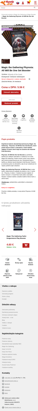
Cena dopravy (7, 111)
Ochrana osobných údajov (9, 315)
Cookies (4, 325)
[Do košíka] (25, 245)
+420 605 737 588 (10, 377)
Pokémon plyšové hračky (9, 354)
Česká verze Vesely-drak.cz (13, 407)
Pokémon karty (6, 338)
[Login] (23, 3)
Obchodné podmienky (8, 309)
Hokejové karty (6, 362)
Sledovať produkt (11, 103)
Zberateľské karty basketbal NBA (11, 344)
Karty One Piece (7, 351)
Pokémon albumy (7, 341)
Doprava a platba (7, 291)
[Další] (34, 229)
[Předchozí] (3, 229)
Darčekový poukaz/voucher (10, 312)
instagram (7, 390)
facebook (7, 384)
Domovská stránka (7, 14)
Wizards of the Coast (15, 74)
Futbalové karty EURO (8, 359)
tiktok (6, 393)
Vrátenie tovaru (6, 328)
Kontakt (4, 299)
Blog (3, 320)
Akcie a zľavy (6, 296)
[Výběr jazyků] (17, 2)
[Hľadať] (34, 7)
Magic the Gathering (20, 14)
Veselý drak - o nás (7, 317)
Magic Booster (31, 14)
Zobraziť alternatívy (11, 92)
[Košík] (29, 3)
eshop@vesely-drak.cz (11, 381)
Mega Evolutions (7, 357)
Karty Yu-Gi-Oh (6, 349)
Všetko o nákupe (7, 322)
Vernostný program (7, 293)
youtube (7, 387)
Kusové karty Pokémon (9, 365)
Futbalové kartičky (7, 367)
